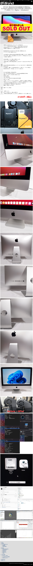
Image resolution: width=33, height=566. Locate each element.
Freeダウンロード (5, 557)
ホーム (2, 542)
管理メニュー (3, 560)
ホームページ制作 (5, 555)
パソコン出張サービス (4, 544)
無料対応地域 (4, 546)
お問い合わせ (3, 559)
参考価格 (4, 545)
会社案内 (2, 543)
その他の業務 (3, 554)
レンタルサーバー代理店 (6, 556)
